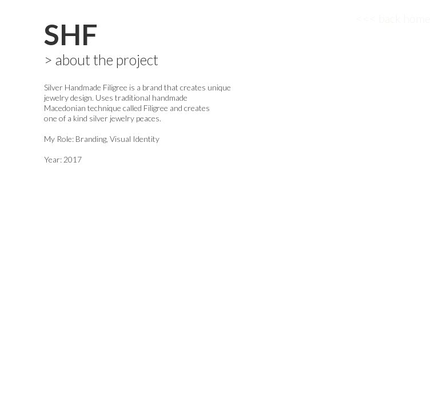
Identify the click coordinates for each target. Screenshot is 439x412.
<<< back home (393, 18)
